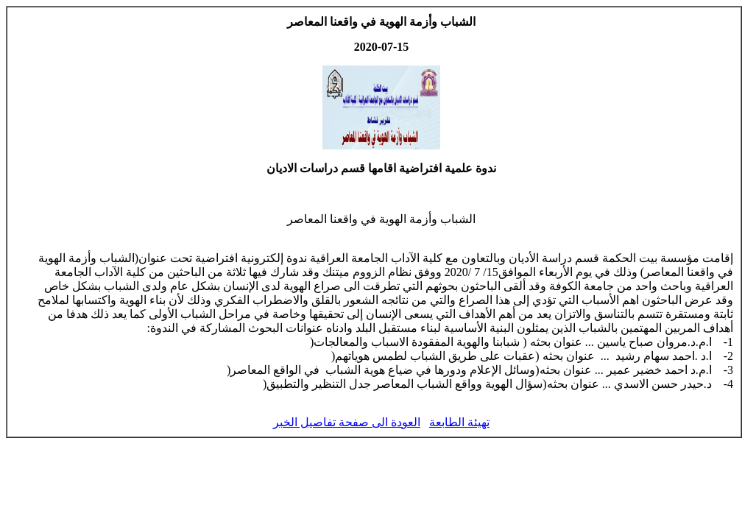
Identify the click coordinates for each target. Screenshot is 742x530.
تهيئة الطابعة (459, 422)
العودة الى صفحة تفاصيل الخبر (346, 422)
